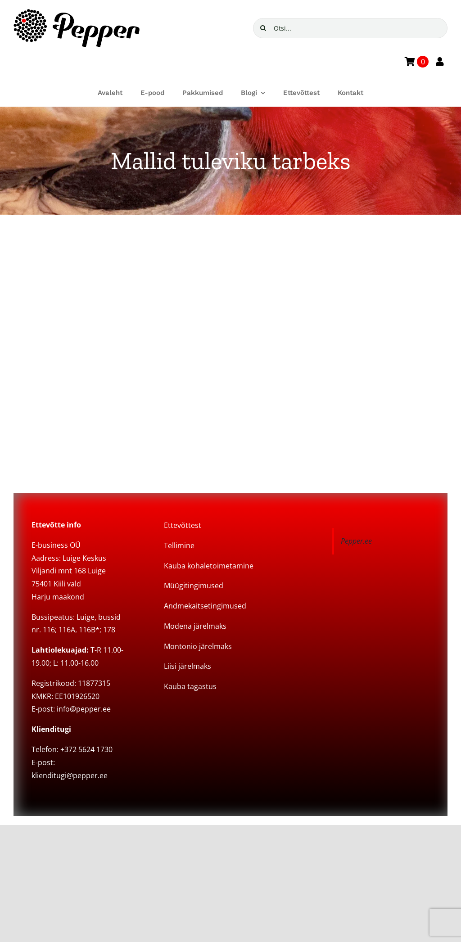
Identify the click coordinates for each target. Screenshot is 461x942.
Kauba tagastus (190, 686)
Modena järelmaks (195, 626)
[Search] (263, 28)
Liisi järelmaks (187, 666)
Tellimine (179, 545)
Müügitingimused (193, 585)
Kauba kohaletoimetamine (208, 566)
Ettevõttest (182, 525)
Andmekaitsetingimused (205, 606)
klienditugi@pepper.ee (70, 775)
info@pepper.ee (84, 709)
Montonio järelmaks (198, 646)
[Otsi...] (350, 28)
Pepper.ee (356, 541)
